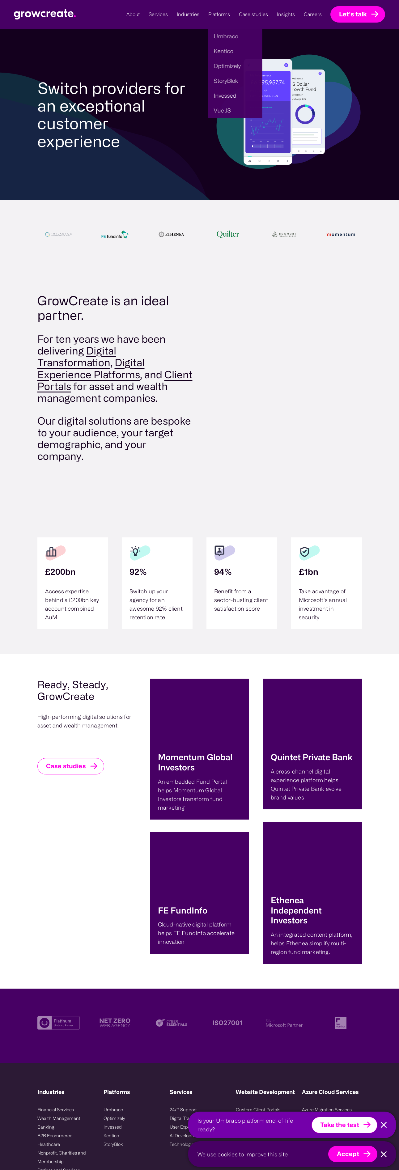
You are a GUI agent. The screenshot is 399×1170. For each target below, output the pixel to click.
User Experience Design (194, 1013)
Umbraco (113, 996)
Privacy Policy (91, 1149)
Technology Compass (192, 1031)
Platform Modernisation (260, 1013)
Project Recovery (253, 1022)
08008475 (129, 1133)
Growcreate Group (109, 1125)
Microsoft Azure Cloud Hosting (324, 1018)
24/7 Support (183, 996)
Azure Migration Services (327, 996)
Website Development (265, 979)
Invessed (113, 1013)
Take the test (339, 1124)
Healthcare (48, 1031)
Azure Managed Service (326, 1039)
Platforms (117, 979)
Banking (45, 1013)
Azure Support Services (325, 1031)
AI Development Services (195, 1022)
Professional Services (58, 1057)
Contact (115, 1149)
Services (181, 979)
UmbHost (65, 1149)
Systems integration (256, 1039)
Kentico (111, 1022)
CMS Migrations (252, 1031)
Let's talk (353, 14)
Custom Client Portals (258, 996)
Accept (348, 1153)
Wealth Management (58, 1005)
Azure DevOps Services (325, 1005)
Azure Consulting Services (328, 1048)
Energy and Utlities (56, 1074)
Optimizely (114, 1005)
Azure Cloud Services (330, 979)
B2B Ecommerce (54, 1022)
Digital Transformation (192, 1005)
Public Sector (50, 1065)
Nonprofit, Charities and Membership (61, 1044)
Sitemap (135, 1149)
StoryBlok (113, 1031)
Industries (51, 979)
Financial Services (55, 996)
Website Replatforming (259, 1005)
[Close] (383, 1125)
